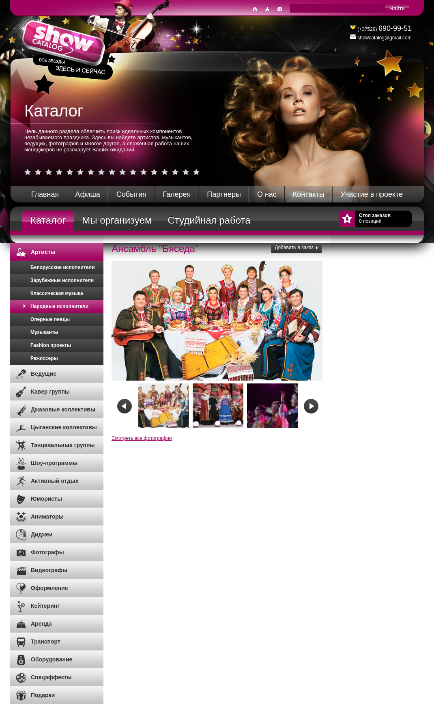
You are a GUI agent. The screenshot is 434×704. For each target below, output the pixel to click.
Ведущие (43, 373)
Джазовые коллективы (63, 409)
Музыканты (44, 332)
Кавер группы (50, 391)
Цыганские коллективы (64, 427)
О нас (267, 194)
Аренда (41, 623)
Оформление (49, 588)
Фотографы (47, 552)
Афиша (87, 194)
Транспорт (45, 641)
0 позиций (375, 218)
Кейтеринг (45, 606)
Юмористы (46, 498)
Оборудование (51, 659)
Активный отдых (55, 481)
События (131, 194)
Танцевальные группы (63, 445)
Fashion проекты (50, 345)
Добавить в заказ (294, 247)
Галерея (177, 194)
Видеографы (49, 570)
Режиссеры (44, 358)
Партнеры (224, 194)
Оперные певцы (50, 319)
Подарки (43, 695)
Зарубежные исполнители (62, 280)
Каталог (48, 220)
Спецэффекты (51, 677)
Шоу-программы (54, 463)
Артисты (43, 252)
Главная (45, 194)
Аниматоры (47, 516)
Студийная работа (209, 220)
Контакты (308, 194)
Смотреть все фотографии (142, 438)
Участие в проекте (372, 194)
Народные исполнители (59, 306)
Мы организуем (116, 220)
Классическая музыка (56, 293)
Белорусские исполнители (62, 267)
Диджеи (42, 534)
